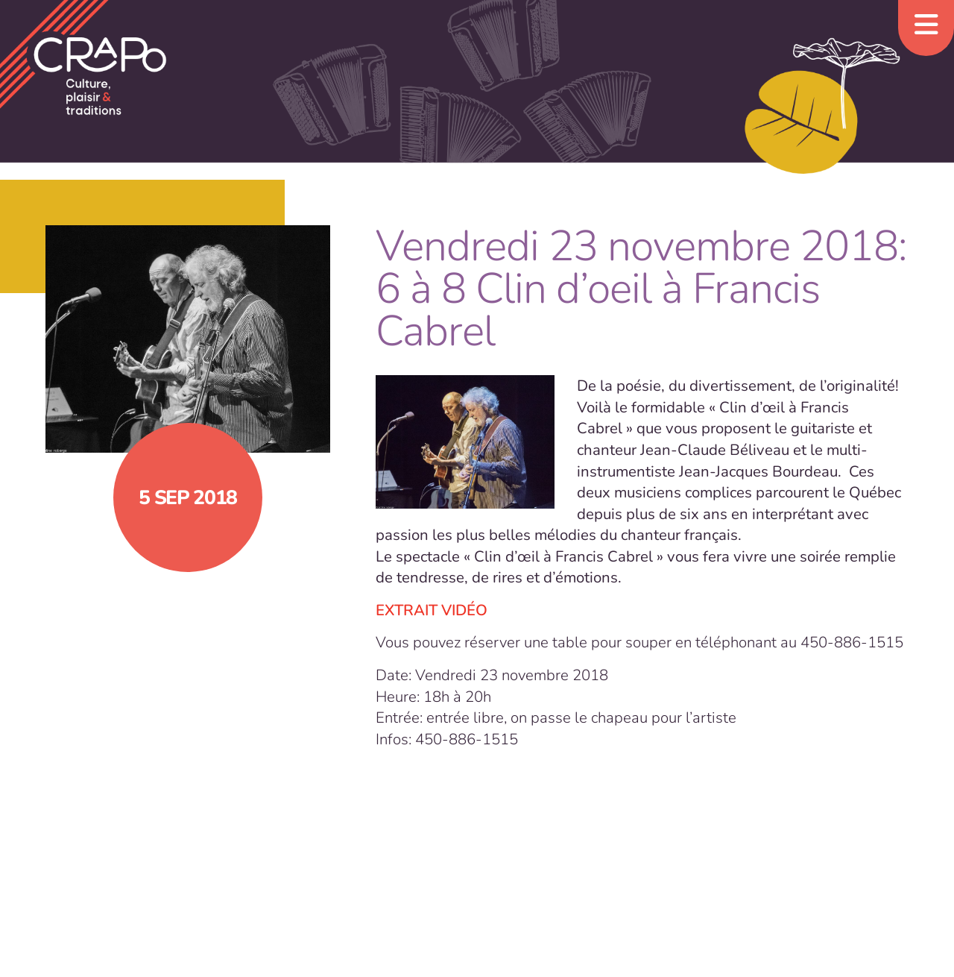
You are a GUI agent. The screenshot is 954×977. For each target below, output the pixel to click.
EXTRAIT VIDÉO (431, 610)
